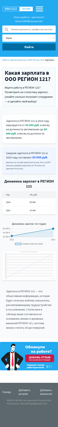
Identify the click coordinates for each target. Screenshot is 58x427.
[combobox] (29, 38)
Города (6, 392)
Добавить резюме (24, 392)
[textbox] (30, 38)
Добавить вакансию (46, 392)
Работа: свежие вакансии (14, 60)
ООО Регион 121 (35, 60)
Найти (29, 47)
